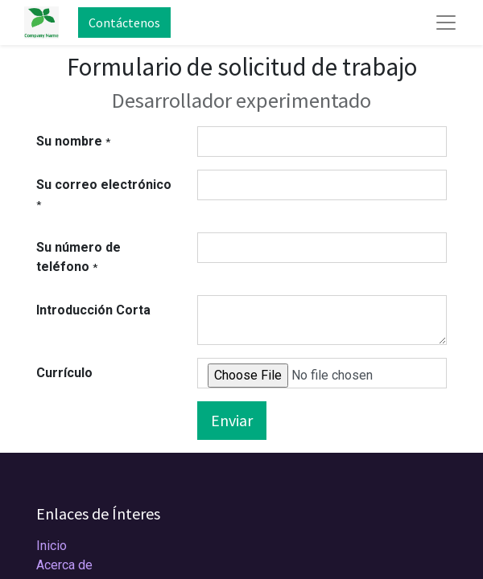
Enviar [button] (232, 420)
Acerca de (64, 565)
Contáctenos (124, 22)
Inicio (51, 545)
